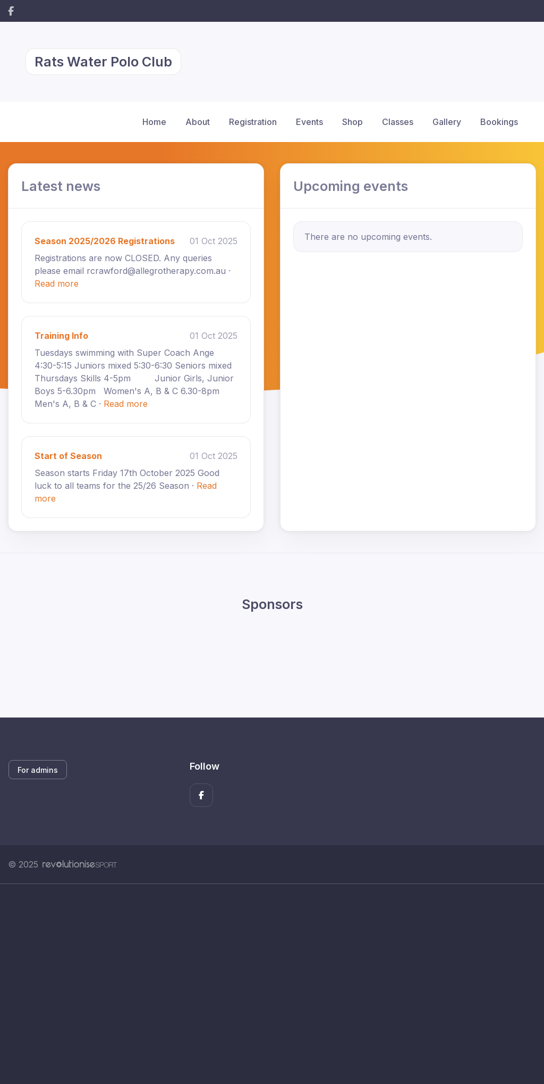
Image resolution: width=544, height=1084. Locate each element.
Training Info (61, 335)
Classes (397, 121)
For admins (38, 769)
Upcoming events (350, 186)
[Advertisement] (272, 984)
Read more (57, 283)
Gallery (446, 121)
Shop (352, 121)
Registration (253, 121)
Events (309, 121)
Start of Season (68, 456)
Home (154, 121)
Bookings (499, 121)
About (197, 121)
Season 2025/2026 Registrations (105, 241)
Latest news (60, 186)
